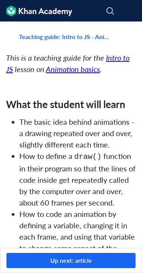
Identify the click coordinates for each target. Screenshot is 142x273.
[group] (71, 135)
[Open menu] (131, 11)
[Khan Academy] (36, 10)
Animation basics (73, 69)
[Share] (128, 36)
